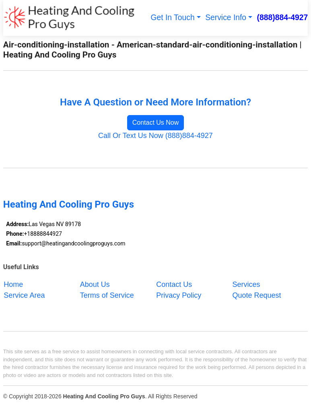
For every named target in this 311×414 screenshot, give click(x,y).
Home (13, 284)
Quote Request (257, 295)
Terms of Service (107, 295)
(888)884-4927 (282, 17)
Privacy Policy (178, 295)
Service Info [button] (225, 17)
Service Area (24, 295)
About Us (95, 284)
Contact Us (174, 284)
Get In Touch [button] (173, 17)
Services (246, 284)
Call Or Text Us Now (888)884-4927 (155, 136)
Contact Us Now (155, 122)
